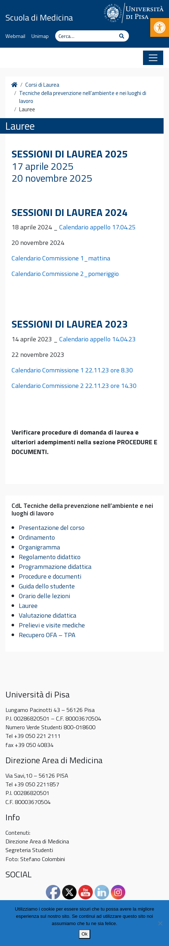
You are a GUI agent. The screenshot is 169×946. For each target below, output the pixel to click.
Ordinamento (37, 537)
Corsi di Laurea (42, 85)
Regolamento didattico (50, 557)
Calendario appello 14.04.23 (97, 339)
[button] (159, 27)
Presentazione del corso (51, 527)
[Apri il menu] (153, 58)
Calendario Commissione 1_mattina (62, 258)
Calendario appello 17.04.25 (97, 227)
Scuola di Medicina (39, 17)
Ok (85, 934)
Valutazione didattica (47, 615)
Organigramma (39, 547)
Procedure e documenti (50, 576)
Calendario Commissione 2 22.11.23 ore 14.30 (74, 385)
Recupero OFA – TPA (47, 635)
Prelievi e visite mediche (52, 625)
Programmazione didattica (55, 566)
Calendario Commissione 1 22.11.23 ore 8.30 (72, 370)
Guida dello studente (47, 586)
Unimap (40, 36)
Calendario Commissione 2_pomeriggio (65, 273)
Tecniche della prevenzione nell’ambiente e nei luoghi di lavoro (82, 97)
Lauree (28, 605)
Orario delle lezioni (44, 596)
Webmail (15, 36)
